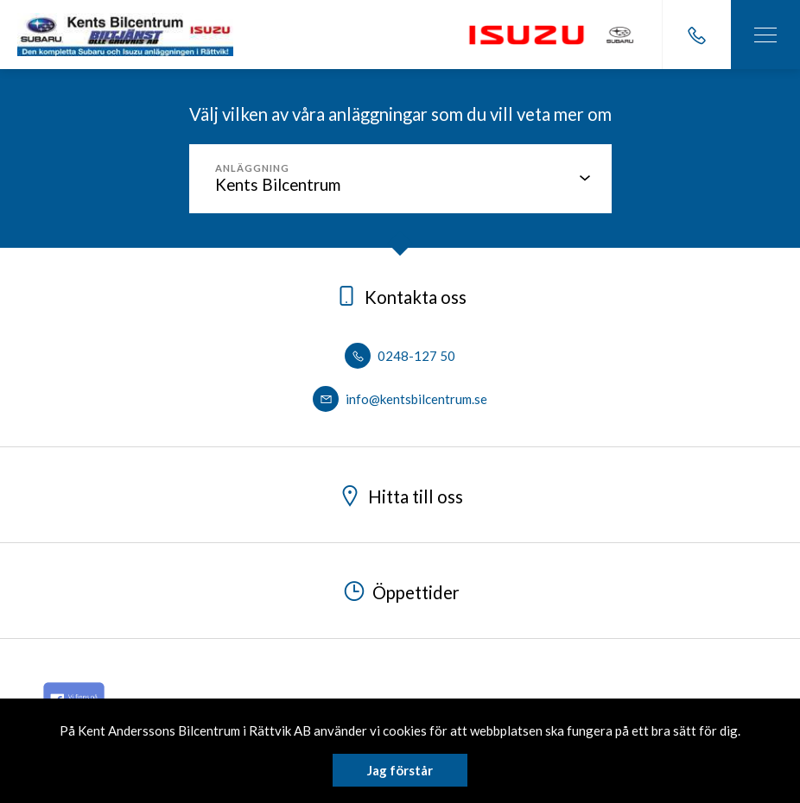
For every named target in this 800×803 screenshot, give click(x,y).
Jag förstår (400, 770)
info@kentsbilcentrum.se (400, 399)
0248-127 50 (400, 356)
